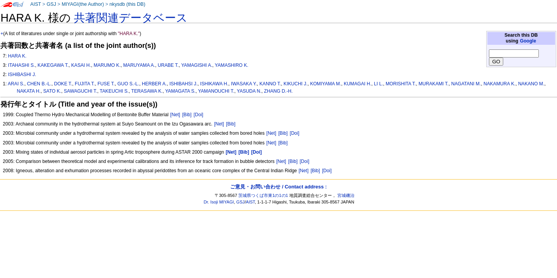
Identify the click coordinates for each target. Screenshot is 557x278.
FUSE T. (106, 83)
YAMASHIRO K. (231, 65)
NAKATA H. (29, 91)
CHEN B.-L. (39, 83)
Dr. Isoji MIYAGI (219, 202)
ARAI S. (16, 83)
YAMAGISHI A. (196, 65)
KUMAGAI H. (357, 83)
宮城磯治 (345, 195)
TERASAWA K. (146, 91)
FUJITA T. (85, 83)
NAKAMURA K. (500, 83)
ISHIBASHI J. (22, 74)
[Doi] (198, 114)
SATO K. (52, 91)
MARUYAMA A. (139, 65)
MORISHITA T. (401, 83)
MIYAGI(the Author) (83, 4)
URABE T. (168, 65)
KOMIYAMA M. (325, 83)
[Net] (175, 114)
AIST (35, 4)
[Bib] (186, 114)
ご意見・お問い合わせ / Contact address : (278, 187)
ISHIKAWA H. (214, 83)
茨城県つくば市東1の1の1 (263, 195)
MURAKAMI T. (434, 83)
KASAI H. (81, 65)
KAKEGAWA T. (53, 65)
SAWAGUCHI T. (80, 91)
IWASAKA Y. (244, 83)
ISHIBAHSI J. (183, 83)
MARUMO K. (107, 65)
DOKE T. (63, 83)
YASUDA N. (249, 91)
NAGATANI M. (466, 83)
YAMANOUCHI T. (216, 91)
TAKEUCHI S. (114, 91)
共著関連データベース (131, 18)
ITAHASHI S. (21, 65)
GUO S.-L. (128, 83)
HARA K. (17, 56)
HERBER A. (154, 83)
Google (528, 41)
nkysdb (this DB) (127, 4)
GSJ (51, 4)
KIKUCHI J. (296, 83)
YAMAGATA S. (180, 91)
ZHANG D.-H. (278, 91)
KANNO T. (270, 83)
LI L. (378, 83)
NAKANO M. (531, 83)
